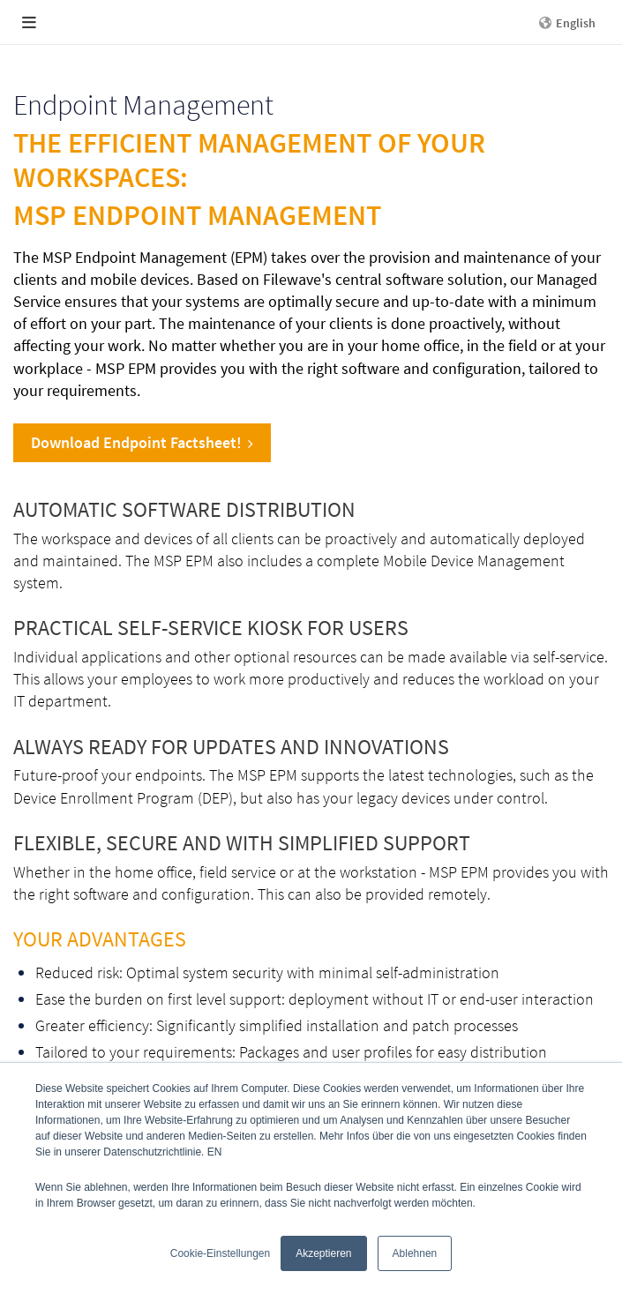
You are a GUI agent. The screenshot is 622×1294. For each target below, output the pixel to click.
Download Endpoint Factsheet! (142, 442)
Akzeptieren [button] (323, 1253)
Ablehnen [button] (415, 1253)
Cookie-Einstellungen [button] (220, 1253)
